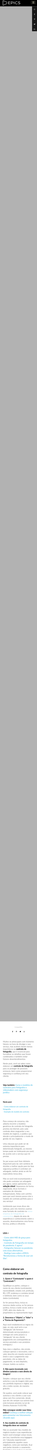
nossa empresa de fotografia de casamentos (17, 1213)
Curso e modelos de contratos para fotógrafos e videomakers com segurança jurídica (18, 1089)
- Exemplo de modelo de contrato (16, 1112)
